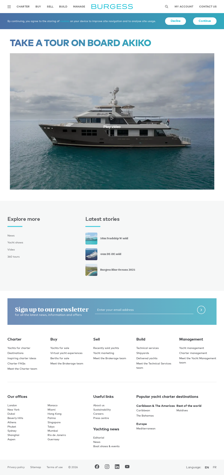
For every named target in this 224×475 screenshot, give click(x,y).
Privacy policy (16, 467)
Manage (79, 6)
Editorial (98, 437)
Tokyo (51, 426)
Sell (50, 6)
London (12, 405)
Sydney (11, 430)
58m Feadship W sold (106, 239)
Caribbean (143, 410)
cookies (64, 21)
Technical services (147, 347)
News (11, 235)
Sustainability (102, 409)
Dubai (11, 413)
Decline (175, 21)
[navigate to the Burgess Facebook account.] (97, 467)
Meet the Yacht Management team (197, 360)
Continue (205, 21)
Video (11, 249)
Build (63, 6)
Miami (52, 409)
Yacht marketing (103, 353)
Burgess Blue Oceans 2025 (110, 270)
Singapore (54, 422)
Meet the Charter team (22, 368)
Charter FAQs (16, 363)
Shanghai (13, 435)
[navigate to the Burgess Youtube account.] (127, 467)
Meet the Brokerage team (66, 363)
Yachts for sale (59, 347)
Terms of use (55, 467)
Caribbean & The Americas (155, 406)
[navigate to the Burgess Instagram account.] (107, 467)
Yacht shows (15, 242)
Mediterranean (145, 428)
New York (13, 409)
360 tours (13, 256)
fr (215, 467)
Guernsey (53, 439)
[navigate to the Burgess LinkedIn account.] (117, 467)
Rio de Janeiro (57, 435)
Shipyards (142, 353)
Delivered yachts (146, 358)
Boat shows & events (106, 446)
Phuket (11, 426)
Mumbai (53, 430)
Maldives (182, 410)
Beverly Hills (15, 418)
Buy (38, 6)
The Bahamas (145, 415)
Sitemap (35, 467)
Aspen (11, 439)
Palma (52, 418)
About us (98, 405)
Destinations (15, 353)
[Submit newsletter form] (201, 310)
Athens (11, 422)
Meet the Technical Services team (153, 365)
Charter (23, 6)
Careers (98, 413)
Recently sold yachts (106, 347)
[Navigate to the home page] (112, 6)
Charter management (193, 353)
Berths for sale (59, 358)
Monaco (52, 405)
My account (184, 6)
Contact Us (208, 6)
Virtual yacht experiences (66, 353)
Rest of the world (188, 406)
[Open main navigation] (9, 7)
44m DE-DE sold (103, 254)
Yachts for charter (18, 347)
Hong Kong (55, 413)
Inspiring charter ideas (21, 358)
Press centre (101, 418)
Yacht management (191, 347)
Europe (141, 424)
